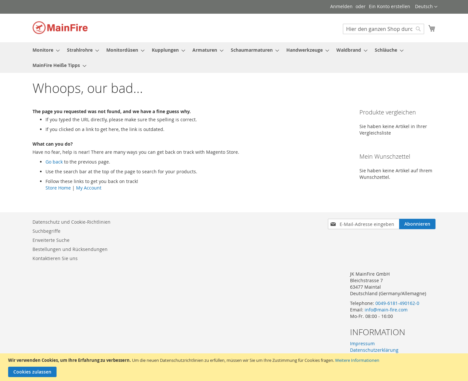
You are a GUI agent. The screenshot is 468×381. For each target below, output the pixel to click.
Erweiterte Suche (51, 240)
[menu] (234, 57)
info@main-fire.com (386, 310)
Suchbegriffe (46, 231)
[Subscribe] (417, 224)
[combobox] (383, 29)
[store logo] (60, 27)
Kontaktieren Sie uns (55, 258)
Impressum (362, 343)
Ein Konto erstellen (389, 6)
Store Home (58, 188)
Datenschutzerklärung (374, 350)
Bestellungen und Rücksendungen (70, 249)
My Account (88, 188)
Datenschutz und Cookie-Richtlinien (71, 222)
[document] (235, 367)
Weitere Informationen (357, 360)
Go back (54, 162)
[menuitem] (44, 50)
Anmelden (341, 6)
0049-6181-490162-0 (397, 303)
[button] (426, 6)
